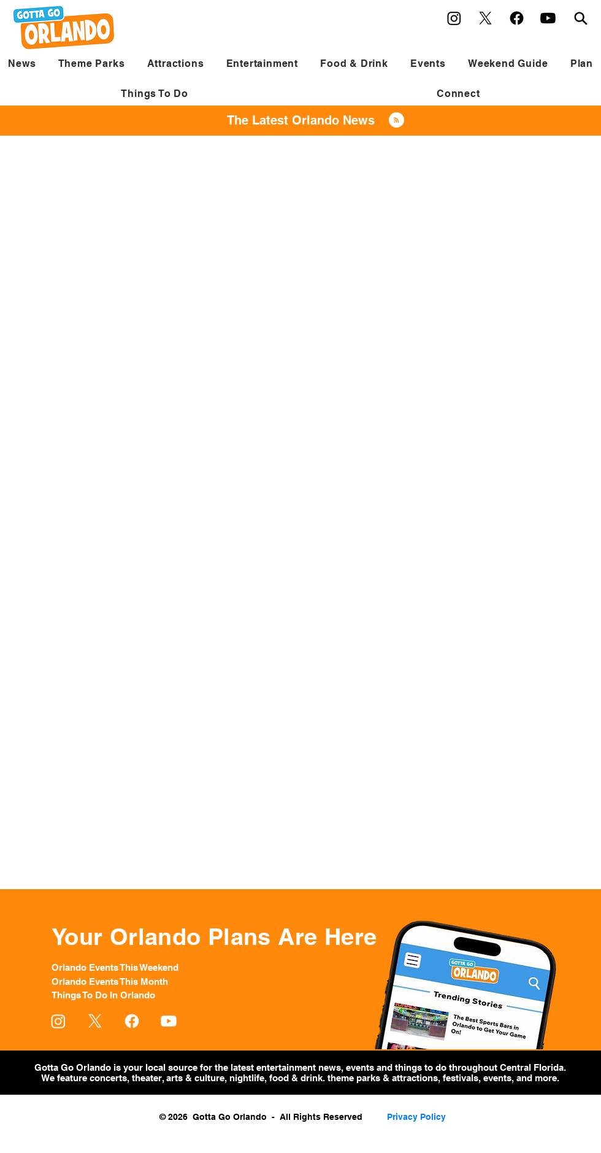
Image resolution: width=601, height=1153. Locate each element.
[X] (485, 18)
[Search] (581, 18)
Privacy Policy (416, 1117)
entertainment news (298, 1067)
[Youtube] (548, 18)
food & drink (295, 1078)
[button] (91, 63)
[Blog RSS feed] (396, 120)
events (361, 1067)
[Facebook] (517, 18)
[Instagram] (454, 18)
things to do (422, 1067)
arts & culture (194, 1078)
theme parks (353, 1078)
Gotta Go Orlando (72, 1067)
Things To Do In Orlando (103, 995)
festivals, (462, 1078)
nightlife (246, 1078)
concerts (108, 1078)
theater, (148, 1078)
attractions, (416, 1078)
